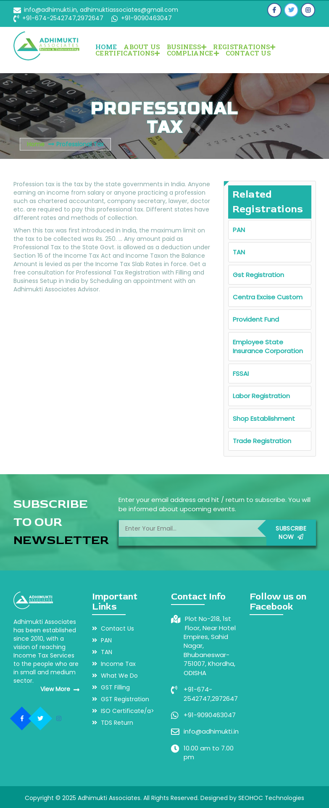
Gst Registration (258, 274)
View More (59, 689)
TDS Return (112, 722)
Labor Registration (261, 395)
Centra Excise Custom (268, 297)
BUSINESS (187, 47)
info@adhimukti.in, (51, 9)
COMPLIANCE (193, 53)
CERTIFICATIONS (127, 53)
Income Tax (114, 664)
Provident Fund (256, 319)
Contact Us (248, 53)
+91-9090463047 (145, 18)
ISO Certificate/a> (123, 711)
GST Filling (111, 687)
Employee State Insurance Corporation (268, 346)
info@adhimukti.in (211, 731)
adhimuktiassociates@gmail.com (128, 9)
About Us (142, 47)
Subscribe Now (291, 532)
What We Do (115, 675)
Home (106, 47)
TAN (239, 252)
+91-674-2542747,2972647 (62, 18)
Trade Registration (262, 440)
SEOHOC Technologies (271, 798)
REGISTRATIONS (244, 47)
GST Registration (120, 699)
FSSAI (241, 373)
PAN (239, 229)
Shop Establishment (264, 418)
